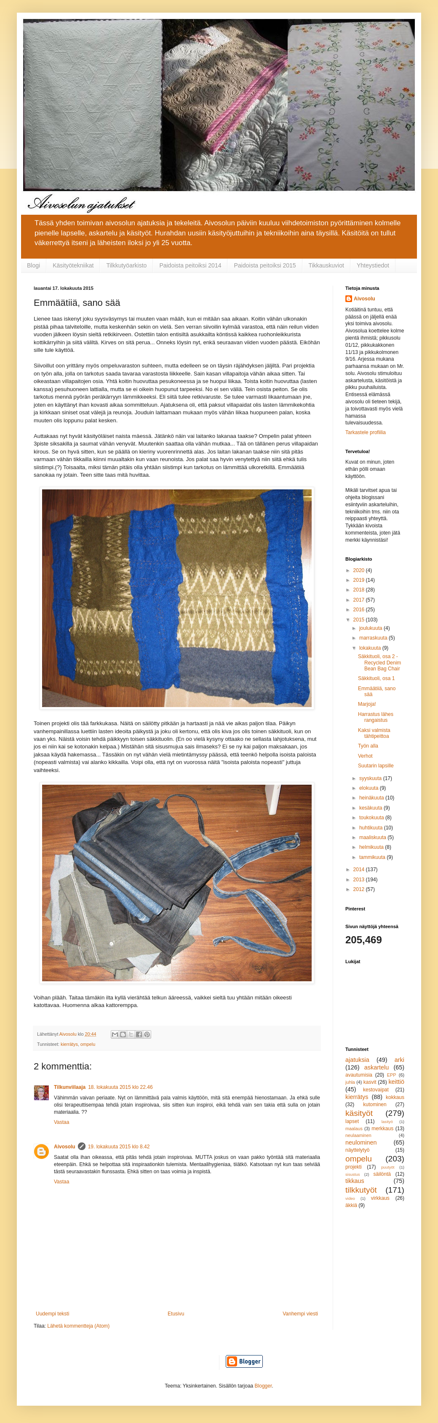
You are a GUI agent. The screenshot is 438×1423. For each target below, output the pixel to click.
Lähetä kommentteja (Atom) (78, 1326)
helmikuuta (372, 847)
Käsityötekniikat (73, 265)
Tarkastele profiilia (365, 432)
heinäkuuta (372, 798)
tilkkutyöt (361, 1189)
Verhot (365, 756)
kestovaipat (376, 1090)
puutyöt (387, 1167)
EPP (391, 1074)
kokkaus (395, 1097)
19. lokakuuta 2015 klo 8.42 (119, 1147)
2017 (359, 600)
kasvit (370, 1082)
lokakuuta (370, 648)
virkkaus (380, 1198)
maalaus (354, 1128)
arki (399, 1059)
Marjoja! (367, 704)
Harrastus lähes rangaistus (375, 717)
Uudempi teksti (52, 1314)
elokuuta (369, 788)
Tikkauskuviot (326, 265)
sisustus (352, 1174)
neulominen (361, 1142)
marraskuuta (374, 638)
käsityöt (359, 1113)
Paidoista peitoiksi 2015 (265, 265)
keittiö (396, 1081)
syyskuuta (371, 778)
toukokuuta (372, 818)
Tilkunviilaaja (69, 1087)
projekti (353, 1167)
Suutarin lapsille (376, 766)
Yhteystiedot (373, 265)
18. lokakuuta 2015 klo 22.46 (120, 1087)
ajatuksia (357, 1059)
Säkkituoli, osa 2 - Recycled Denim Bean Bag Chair (379, 662)
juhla (350, 1082)
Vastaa (61, 1122)
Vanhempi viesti (300, 1314)
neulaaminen (358, 1135)
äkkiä (351, 1205)
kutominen (374, 1104)
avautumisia (358, 1075)
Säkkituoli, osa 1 (376, 678)
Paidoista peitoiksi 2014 (190, 265)
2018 (359, 590)
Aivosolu (64, 1147)
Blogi (33, 265)
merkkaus (382, 1128)
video (350, 1198)
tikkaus (354, 1180)
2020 (359, 570)
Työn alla (368, 746)
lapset (352, 1121)
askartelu (376, 1067)
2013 (359, 880)
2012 (359, 889)
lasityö (387, 1121)
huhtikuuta (371, 828)
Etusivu (176, 1314)
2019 (359, 580)
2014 (359, 869)
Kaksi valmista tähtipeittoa (374, 733)
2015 (359, 620)
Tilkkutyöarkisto (126, 265)
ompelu (87, 1044)
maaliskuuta (373, 837)
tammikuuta (373, 857)
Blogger (263, 1386)
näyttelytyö (357, 1150)
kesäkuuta (371, 808)
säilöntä (382, 1174)
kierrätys (69, 1044)
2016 (359, 610)
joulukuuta (371, 628)
